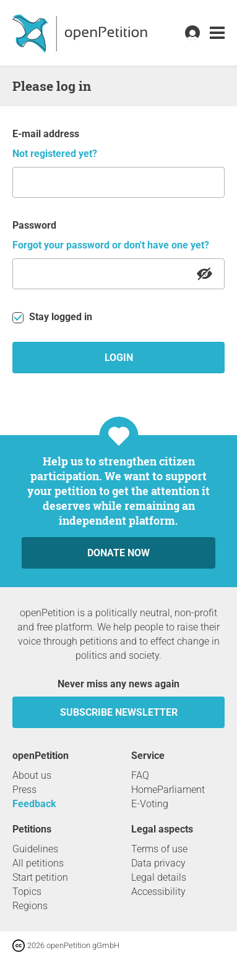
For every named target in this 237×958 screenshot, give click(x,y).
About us (31, 775)
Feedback (34, 804)
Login (119, 357)
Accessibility (158, 891)
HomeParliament (168, 789)
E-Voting (149, 804)
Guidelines (35, 849)
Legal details (158, 877)
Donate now (118, 553)
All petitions (38, 863)
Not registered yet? (54, 153)
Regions (30, 906)
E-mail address (45, 134)
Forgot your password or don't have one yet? (110, 245)
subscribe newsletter (119, 712)
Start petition (40, 877)
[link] (217, 33)
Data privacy (158, 863)
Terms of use (159, 849)
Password (34, 225)
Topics (26, 891)
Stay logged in (52, 317)
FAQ (140, 775)
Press (24, 789)
